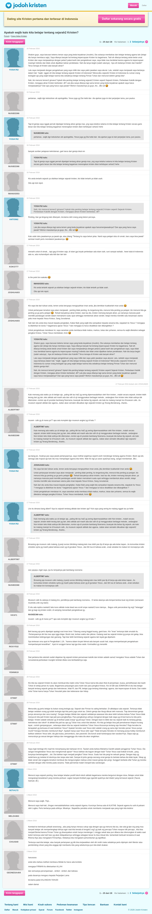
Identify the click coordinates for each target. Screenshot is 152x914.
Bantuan (104, 904)
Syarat (41, 910)
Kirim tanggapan (14, 42)
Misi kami (28, 904)
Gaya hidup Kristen (19, 36)
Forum (6, 36)
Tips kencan (89, 904)
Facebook (59, 910)
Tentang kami (11, 904)
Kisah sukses (45, 904)
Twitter (69, 910)
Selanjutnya (140, 42)
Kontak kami (120, 904)
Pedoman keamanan (67, 904)
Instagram (78, 910)
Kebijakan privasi (28, 910)
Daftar (144, 5)
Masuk (133, 5)
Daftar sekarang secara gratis (121, 18)
